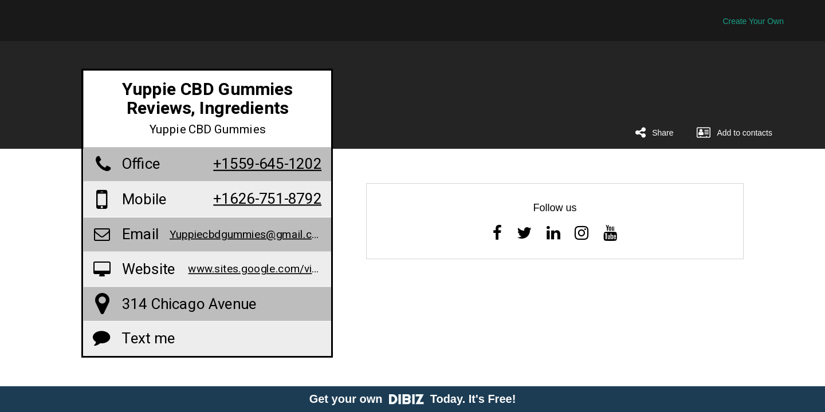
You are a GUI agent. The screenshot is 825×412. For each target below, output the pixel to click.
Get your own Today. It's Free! (412, 399)
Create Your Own (753, 21)
